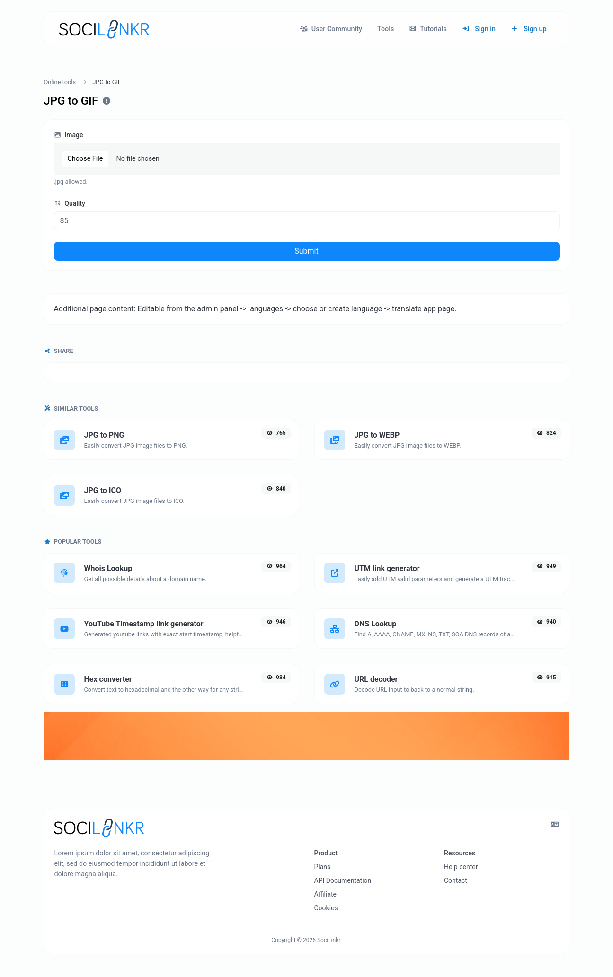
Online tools (60, 82)
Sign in (479, 29)
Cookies (326, 908)
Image (68, 135)
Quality (69, 203)
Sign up (529, 29)
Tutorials (428, 29)
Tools (385, 29)
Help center (461, 867)
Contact (455, 880)
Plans (322, 867)
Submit (306, 250)
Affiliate (325, 894)
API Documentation (343, 880)
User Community (331, 29)
